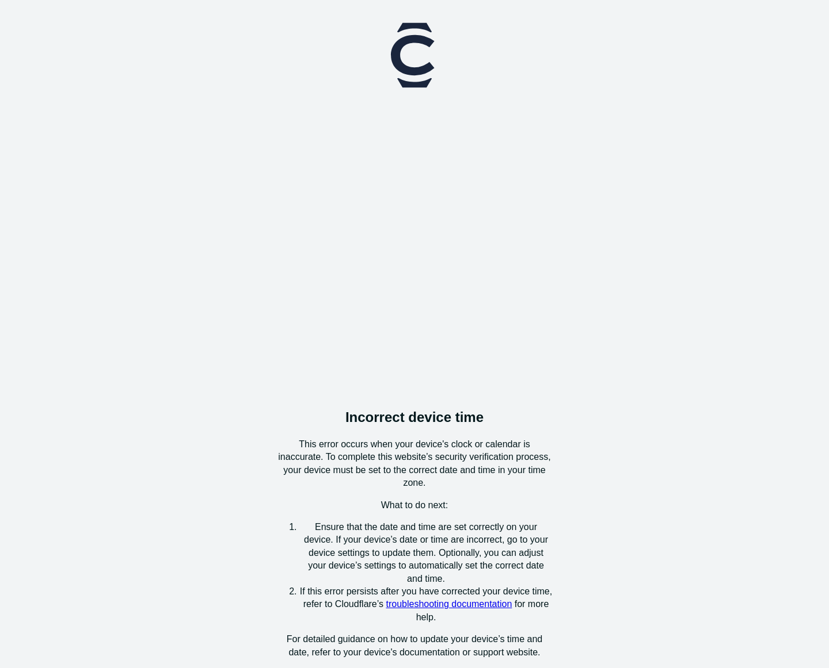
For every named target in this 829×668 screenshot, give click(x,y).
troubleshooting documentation (449, 604)
